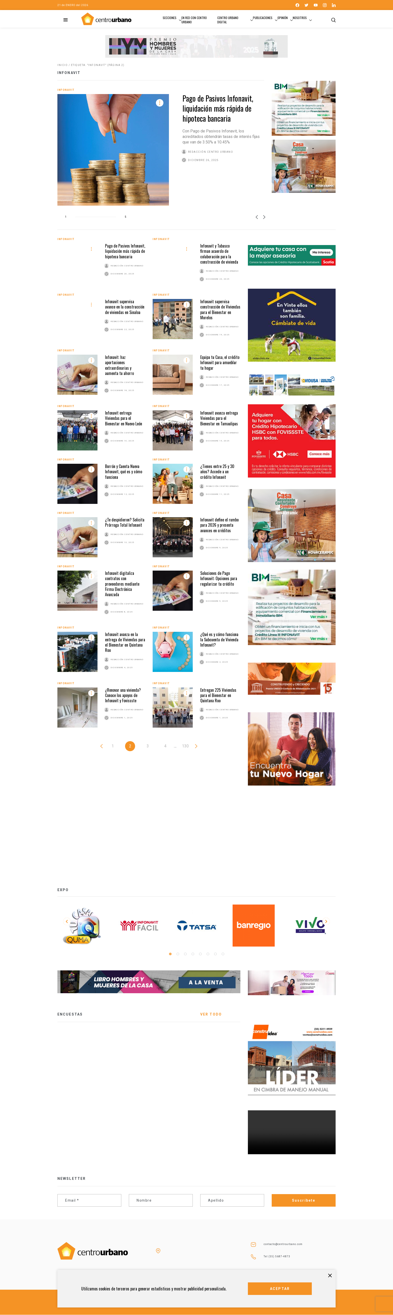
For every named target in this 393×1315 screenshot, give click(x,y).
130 (185, 746)
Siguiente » (196, 746)
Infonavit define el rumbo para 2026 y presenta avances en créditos (219, 525)
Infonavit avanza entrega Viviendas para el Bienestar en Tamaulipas (219, 418)
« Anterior (102, 746)
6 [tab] (207, 954)
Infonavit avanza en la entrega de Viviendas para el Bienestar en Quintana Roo (125, 642)
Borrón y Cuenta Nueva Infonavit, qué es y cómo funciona (123, 471)
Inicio (62, 65)
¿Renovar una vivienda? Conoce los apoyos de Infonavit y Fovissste (123, 695)
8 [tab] (222, 954)
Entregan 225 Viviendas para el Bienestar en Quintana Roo (218, 695)
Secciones (169, 18)
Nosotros (300, 18)
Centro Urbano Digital (227, 20)
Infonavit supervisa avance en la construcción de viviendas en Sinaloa (124, 306)
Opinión (282, 18)
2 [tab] (177, 954)
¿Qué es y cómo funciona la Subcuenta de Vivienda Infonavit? (219, 639)
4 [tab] (192, 954)
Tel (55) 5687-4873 (277, 1256)
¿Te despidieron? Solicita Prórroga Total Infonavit (124, 522)
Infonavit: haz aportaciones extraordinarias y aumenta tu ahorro (119, 365)
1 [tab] (170, 954)
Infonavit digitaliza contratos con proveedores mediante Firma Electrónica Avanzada (122, 583)
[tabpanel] (82, 925)
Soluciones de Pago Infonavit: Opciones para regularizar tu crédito (218, 578)
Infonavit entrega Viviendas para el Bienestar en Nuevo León (123, 418)
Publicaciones (262, 18)
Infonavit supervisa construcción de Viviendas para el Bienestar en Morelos (220, 309)
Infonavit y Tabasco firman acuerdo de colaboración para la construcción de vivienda (219, 254)
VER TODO (211, 1014)
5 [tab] (200, 954)
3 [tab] (185, 954)
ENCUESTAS (70, 1014)
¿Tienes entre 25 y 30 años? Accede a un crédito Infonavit (217, 471)
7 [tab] (215, 954)
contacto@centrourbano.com (283, 1244)
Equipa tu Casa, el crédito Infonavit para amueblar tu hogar (219, 362)
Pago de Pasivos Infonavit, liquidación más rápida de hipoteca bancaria (217, 108)
